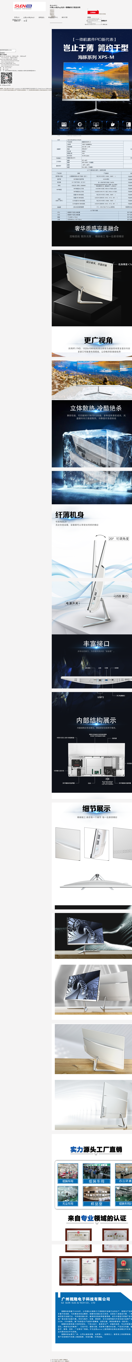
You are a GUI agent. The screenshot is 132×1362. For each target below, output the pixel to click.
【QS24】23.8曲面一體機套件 (61, 1359)
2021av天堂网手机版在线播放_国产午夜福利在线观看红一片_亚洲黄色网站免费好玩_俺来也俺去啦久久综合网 (26, 90)
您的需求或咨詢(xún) (9, 51)
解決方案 (65, 17)
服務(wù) (17, 21)
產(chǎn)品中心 (53, 17)
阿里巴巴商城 (102, 14)
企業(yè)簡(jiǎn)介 (29, 17)
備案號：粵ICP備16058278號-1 (7, 89)
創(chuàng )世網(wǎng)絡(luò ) (61, 89)
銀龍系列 (52, 13)
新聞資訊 (41, 17)
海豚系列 (52, 10)
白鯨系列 (52, 11)
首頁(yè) (16, 17)
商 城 (25, 21)
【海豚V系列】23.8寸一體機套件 (61, 1361)
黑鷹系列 (52, 14)
